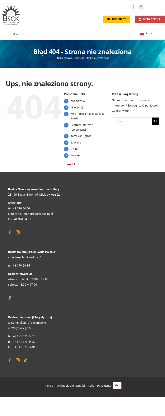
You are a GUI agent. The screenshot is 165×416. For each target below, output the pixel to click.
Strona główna (64, 58)
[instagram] (141, 7)
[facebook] (133, 7)
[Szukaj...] (132, 121)
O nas (74, 148)
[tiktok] (25, 360)
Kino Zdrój (76, 107)
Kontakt (75, 155)
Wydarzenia (77, 101)
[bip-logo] (158, 6)
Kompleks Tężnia (80, 136)
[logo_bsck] (11, 4)
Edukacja (76, 142)
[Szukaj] (155, 121)
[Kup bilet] (116, 19)
